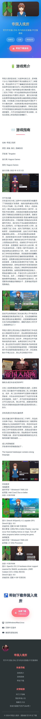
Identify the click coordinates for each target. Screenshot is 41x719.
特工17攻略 (20, 694)
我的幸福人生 (20, 698)
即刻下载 (20, 681)
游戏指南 (20, 677)
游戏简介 (20, 673)
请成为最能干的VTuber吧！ (20, 706)
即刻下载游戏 (20, 48)
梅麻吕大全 (20, 702)
